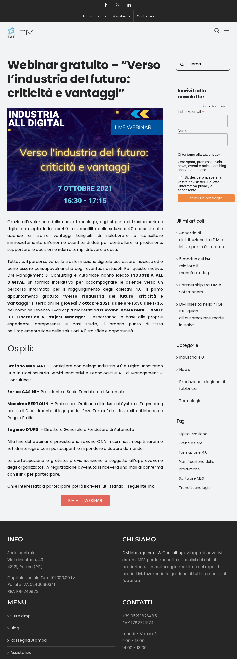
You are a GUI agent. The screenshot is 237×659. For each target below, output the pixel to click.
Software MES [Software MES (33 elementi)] (191, 478)
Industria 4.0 (191, 357)
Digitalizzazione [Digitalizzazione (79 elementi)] (193, 433)
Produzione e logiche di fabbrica (202, 385)
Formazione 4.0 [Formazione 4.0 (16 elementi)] (193, 452)
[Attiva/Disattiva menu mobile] (227, 30)
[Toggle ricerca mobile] (216, 30)
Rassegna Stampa (28, 640)
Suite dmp (20, 616)
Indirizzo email (191, 111)
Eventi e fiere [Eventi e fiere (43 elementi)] (190, 443)
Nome (182, 131)
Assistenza (20, 652)
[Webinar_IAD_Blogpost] (85, 159)
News (184, 369)
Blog (14, 628)
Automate (89, 275)
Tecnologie (190, 401)
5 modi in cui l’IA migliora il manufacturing (195, 266)
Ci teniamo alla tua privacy (199, 154)
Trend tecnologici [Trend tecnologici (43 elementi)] (195, 487)
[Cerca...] (203, 64)
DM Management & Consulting (152, 553)
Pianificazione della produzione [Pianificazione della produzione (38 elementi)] (196, 465)
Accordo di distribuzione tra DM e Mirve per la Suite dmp (201, 240)
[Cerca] (182, 64)
